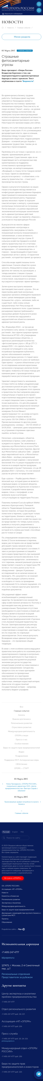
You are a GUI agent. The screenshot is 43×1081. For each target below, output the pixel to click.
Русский (6, 832)
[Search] (15, 838)
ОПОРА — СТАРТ (21, 768)
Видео (21, 752)
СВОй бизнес (21, 764)
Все (21, 707)
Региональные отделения (16, 974)
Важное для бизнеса (21, 719)
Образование (7, 922)
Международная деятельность (21, 731)
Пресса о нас (21, 740)
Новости (10, 28)
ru (39, 10)
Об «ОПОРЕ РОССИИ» (11, 886)
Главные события (23, 28)
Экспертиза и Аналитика (11, 903)
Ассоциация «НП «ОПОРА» (12, 889)
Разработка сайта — (13, 929)
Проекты (5, 919)
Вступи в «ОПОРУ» (12, 878)
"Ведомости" (28, 81)
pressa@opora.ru (8, 1041)
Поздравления (21, 756)
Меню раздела (22, 36)
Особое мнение (21, 744)
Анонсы (21, 715)
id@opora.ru (8, 957)
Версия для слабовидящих (12, 14)
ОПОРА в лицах (21, 735)
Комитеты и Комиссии (10, 896)
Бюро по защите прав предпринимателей (21, 748)
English (15, 832)
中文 (22, 832)
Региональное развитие (21, 723)
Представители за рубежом (17, 977)
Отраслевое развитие (21, 727)
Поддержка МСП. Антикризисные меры (21, 760)
